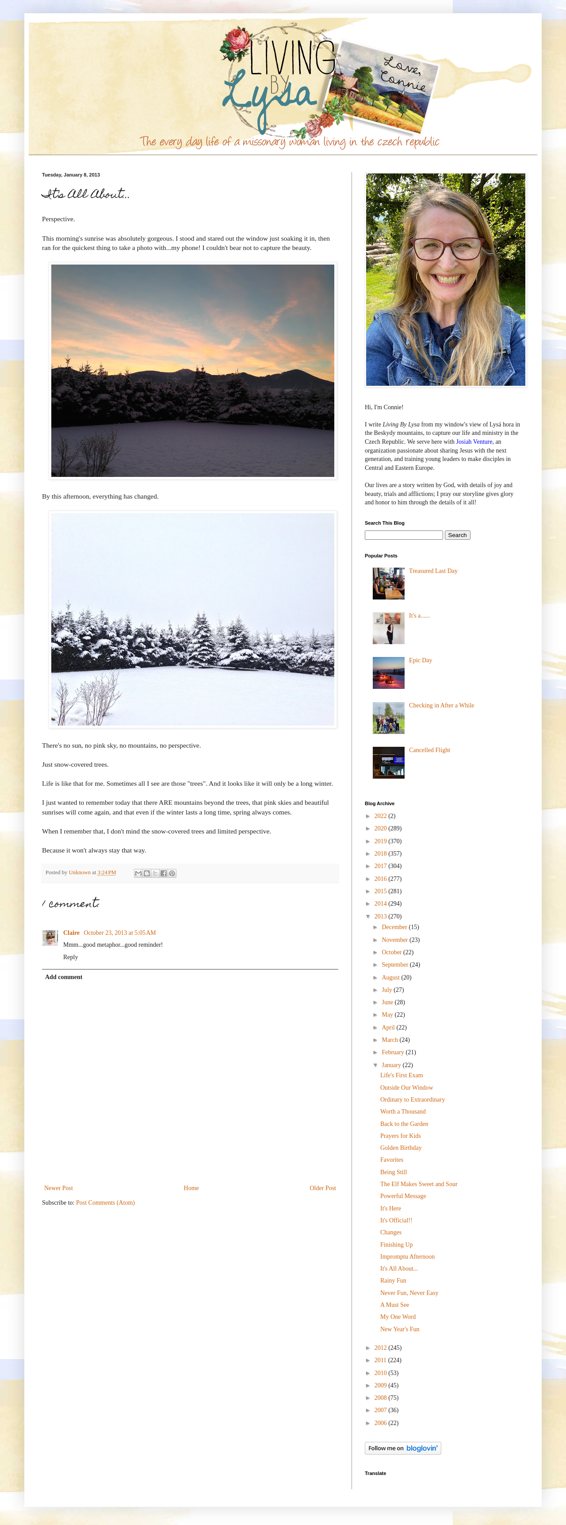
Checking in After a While (441, 705)
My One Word (398, 1317)
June (388, 1002)
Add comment (63, 977)
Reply (70, 957)
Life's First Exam (401, 1075)
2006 (382, 1423)
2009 (382, 1385)
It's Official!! (396, 1220)
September (395, 964)
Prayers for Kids (400, 1136)
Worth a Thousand (403, 1111)
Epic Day (420, 660)
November (395, 940)
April (389, 1027)
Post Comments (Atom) (105, 1202)
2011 (381, 1360)
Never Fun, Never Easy (409, 1293)
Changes (391, 1232)
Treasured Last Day (433, 571)
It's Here (390, 1208)
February (393, 1052)
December (395, 927)
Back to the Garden (404, 1124)
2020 (382, 828)
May (388, 1014)
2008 (382, 1397)
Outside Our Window (406, 1087)
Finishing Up (396, 1244)
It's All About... (399, 1268)
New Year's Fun (399, 1329)
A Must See (394, 1305)
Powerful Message (403, 1196)
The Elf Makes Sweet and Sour (419, 1184)
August (391, 977)
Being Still (393, 1172)
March (390, 1040)
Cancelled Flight (429, 750)
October (392, 952)
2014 (382, 903)
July (388, 990)
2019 (382, 841)
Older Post (323, 1188)
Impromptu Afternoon (407, 1256)
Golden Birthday (401, 1148)
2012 (382, 1347)
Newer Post (58, 1188)
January (392, 1065)
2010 (382, 1373)
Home (191, 1188)
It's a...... (419, 615)
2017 (382, 866)
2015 (382, 891)
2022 (382, 816)
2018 (382, 853)
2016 (382, 879)
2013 (382, 916)
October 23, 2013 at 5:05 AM (120, 933)
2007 (382, 1410)
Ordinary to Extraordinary (412, 1099)
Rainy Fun (393, 1280)
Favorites (391, 1159)
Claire (72, 933)
